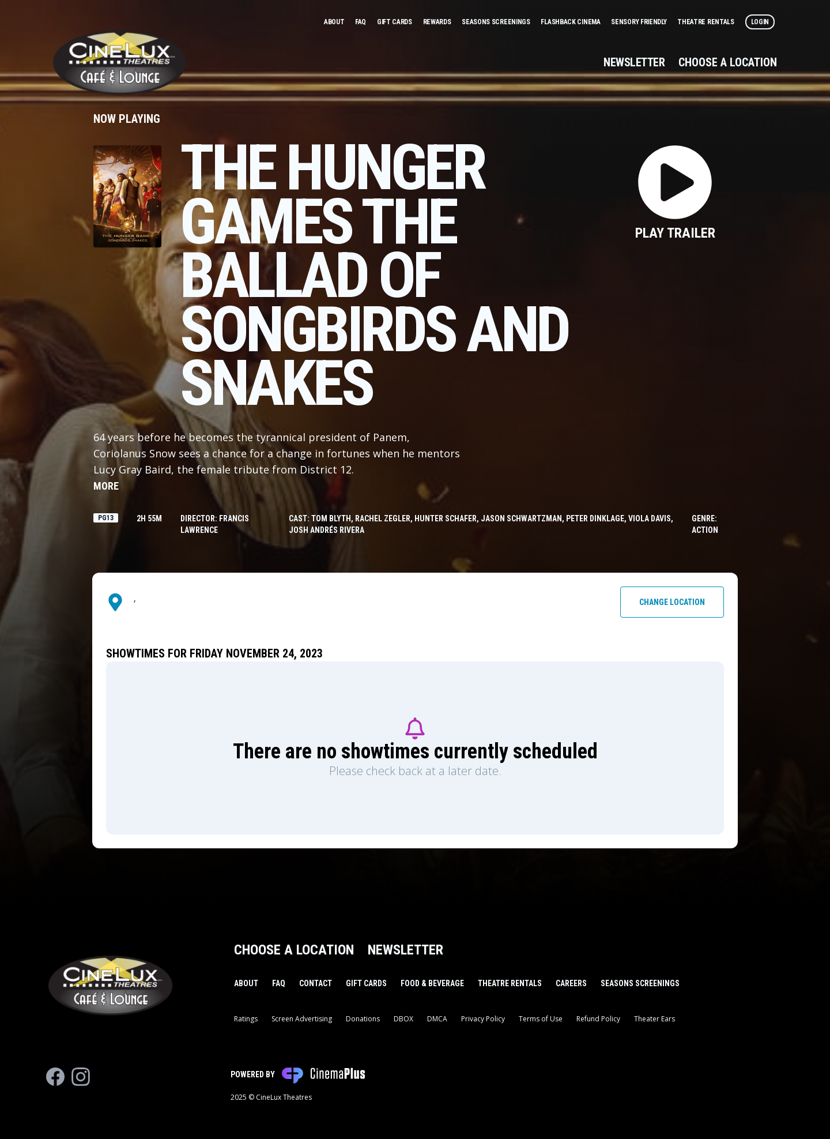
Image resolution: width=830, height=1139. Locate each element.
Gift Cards (395, 22)
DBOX (403, 1019)
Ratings (246, 1019)
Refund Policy (598, 1019)
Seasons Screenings (496, 22)
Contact (315, 983)
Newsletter (634, 62)
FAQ (361, 22)
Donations (363, 1019)
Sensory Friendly (639, 22)
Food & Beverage (432, 983)
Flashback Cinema (571, 22)
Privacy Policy (483, 1019)
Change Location (672, 602)
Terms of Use (541, 1019)
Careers (571, 983)
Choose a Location (727, 62)
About (335, 22)
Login (760, 22)
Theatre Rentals (706, 22)
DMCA (437, 1019)
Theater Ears (654, 1019)
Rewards (438, 22)
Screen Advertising (301, 1019)
